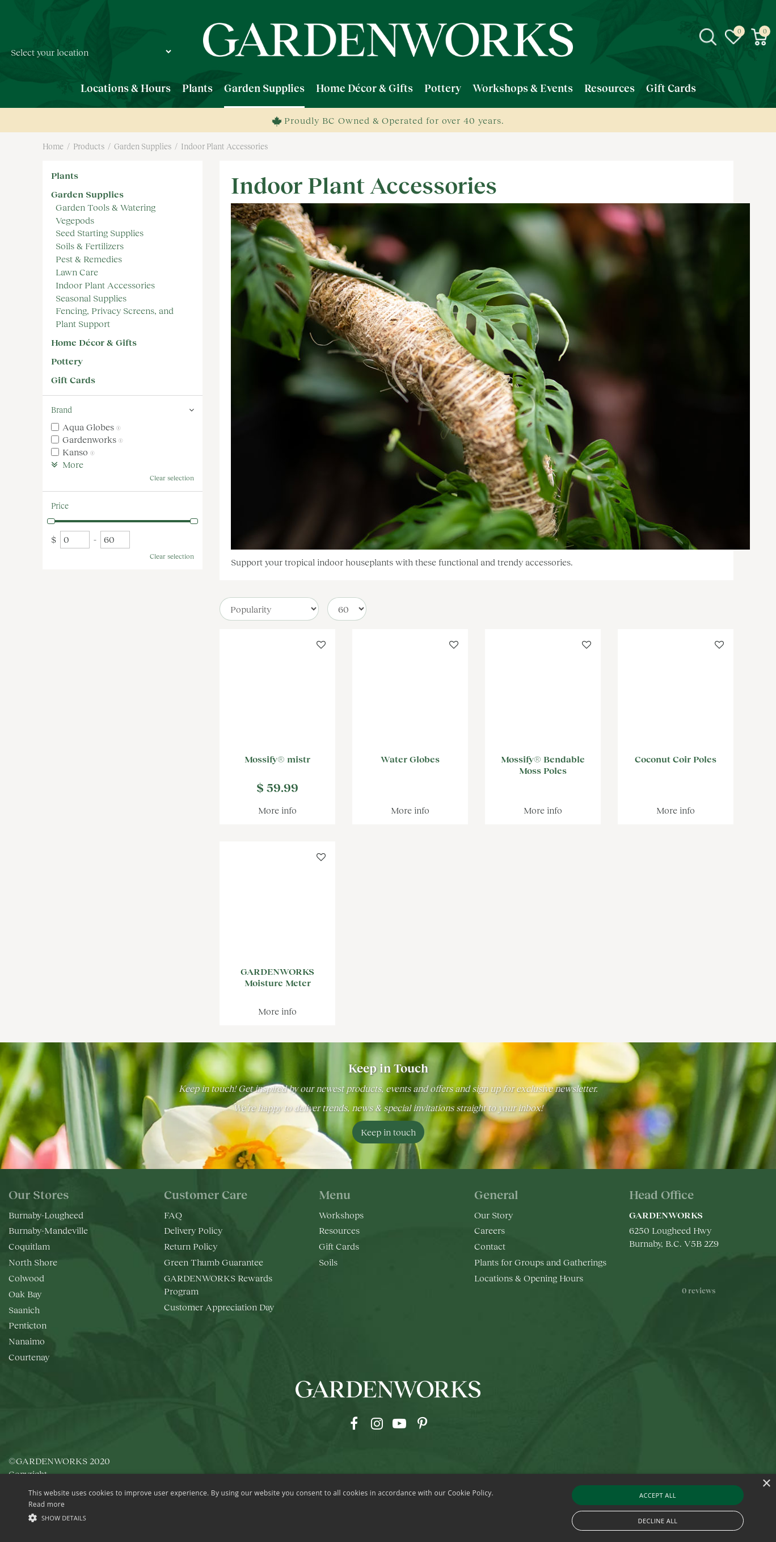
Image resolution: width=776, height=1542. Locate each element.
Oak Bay (25, 1293)
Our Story (493, 1214)
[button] (262, 1517)
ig (376, 1423)
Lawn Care (77, 271)
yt (399, 1423)
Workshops (341, 1214)
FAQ (173, 1214)
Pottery (67, 360)
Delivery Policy (193, 1230)
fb (353, 1423)
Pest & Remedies (89, 258)
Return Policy (190, 1246)
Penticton (28, 1324)
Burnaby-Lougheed (46, 1214)
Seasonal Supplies (91, 297)
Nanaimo (27, 1340)
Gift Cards (73, 379)
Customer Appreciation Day (219, 1306)
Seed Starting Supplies (100, 232)
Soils (328, 1261)
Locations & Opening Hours (528, 1277)
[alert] (388, 1508)
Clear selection (172, 478)
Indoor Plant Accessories (105, 284)
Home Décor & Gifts (94, 342)
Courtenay (29, 1356)
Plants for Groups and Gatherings (540, 1261)
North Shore (33, 1261)
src (707, 36)
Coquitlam (29, 1246)
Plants (64, 175)
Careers (489, 1230)
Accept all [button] (657, 1495)
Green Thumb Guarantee (213, 1261)
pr (422, 1423)
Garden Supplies (87, 193)
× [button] (766, 1484)
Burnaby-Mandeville (48, 1230)
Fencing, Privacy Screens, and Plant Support (115, 317)
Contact (489, 1246)
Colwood (26, 1277)
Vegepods (75, 220)
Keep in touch (388, 1131)
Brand (61, 409)
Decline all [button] (658, 1520)
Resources (339, 1230)
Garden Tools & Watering (105, 207)
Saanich (24, 1309)
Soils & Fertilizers (90, 245)
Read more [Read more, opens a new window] (46, 1504)
